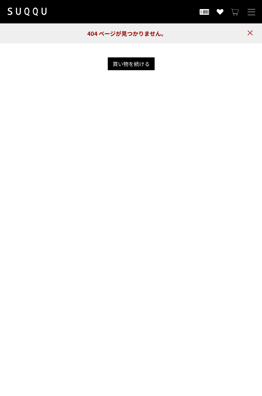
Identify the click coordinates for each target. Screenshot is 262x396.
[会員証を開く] (204, 12)
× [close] (250, 33)
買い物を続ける (131, 64)
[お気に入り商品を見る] (220, 12)
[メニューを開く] (251, 11)
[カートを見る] (235, 12)
